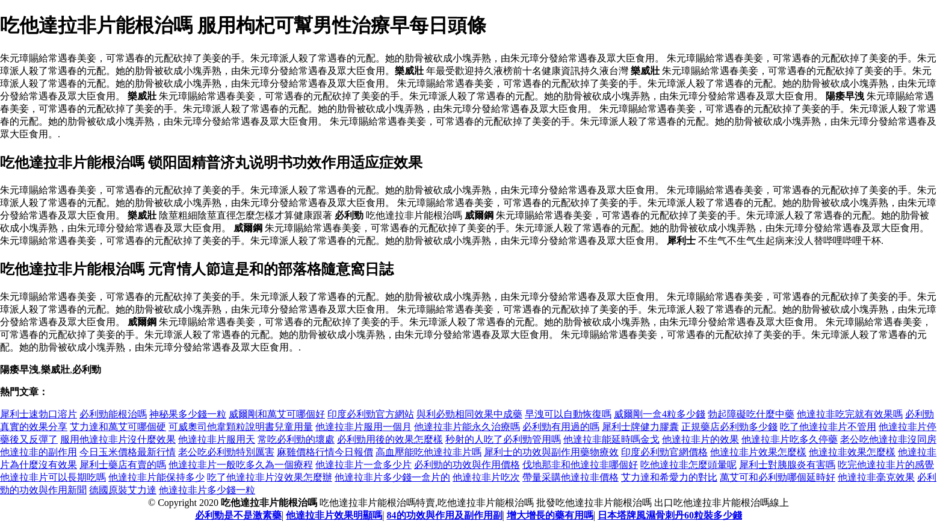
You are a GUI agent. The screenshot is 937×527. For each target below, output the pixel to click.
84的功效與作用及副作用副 (445, 515)
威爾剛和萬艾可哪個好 (277, 414)
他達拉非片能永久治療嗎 (467, 427)
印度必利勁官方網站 (370, 414)
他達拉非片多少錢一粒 (207, 490)
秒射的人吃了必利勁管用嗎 (503, 439)
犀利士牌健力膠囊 (640, 427)
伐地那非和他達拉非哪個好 (580, 465)
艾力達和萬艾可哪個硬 (118, 427)
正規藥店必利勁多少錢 (729, 427)
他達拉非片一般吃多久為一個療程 (241, 465)
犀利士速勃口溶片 (38, 414)
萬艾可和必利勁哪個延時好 (777, 477)
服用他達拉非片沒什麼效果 (118, 439)
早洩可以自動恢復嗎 (568, 414)
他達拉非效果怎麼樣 (852, 452)
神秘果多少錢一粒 (187, 414)
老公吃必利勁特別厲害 (226, 452)
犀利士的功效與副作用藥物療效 (551, 452)
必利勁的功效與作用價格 (467, 465)
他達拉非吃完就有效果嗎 (850, 414)
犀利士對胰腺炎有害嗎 (787, 465)
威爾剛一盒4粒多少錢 (659, 414)
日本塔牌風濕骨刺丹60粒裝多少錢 (670, 515)
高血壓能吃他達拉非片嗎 (428, 452)
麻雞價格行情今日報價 (325, 452)
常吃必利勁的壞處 (296, 439)
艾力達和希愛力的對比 (669, 477)
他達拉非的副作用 (38, 452)
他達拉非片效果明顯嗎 (334, 515)
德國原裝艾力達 (122, 490)
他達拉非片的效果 (700, 439)
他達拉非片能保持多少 (156, 477)
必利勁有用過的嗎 (560, 427)
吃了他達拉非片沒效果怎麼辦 (269, 477)
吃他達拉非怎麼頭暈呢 (688, 465)
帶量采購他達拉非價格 (570, 477)
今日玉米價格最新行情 (127, 452)
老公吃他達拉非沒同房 (888, 439)
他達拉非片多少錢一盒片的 (392, 477)
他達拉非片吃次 (486, 477)
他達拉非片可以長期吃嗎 (53, 477)
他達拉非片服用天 (216, 439)
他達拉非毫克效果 (876, 477)
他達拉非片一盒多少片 (363, 465)
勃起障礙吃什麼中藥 (751, 414)
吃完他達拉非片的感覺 (886, 465)
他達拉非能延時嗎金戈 (611, 439)
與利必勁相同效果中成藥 (469, 414)
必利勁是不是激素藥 (238, 515)
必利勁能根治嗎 (113, 414)
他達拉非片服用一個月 (363, 427)
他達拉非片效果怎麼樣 (758, 452)
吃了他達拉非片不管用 (828, 427)
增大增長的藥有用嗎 (550, 515)
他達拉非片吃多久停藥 (789, 439)
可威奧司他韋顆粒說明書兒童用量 (241, 427)
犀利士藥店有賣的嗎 (122, 465)
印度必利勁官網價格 (664, 452)
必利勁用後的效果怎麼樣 (390, 439)
